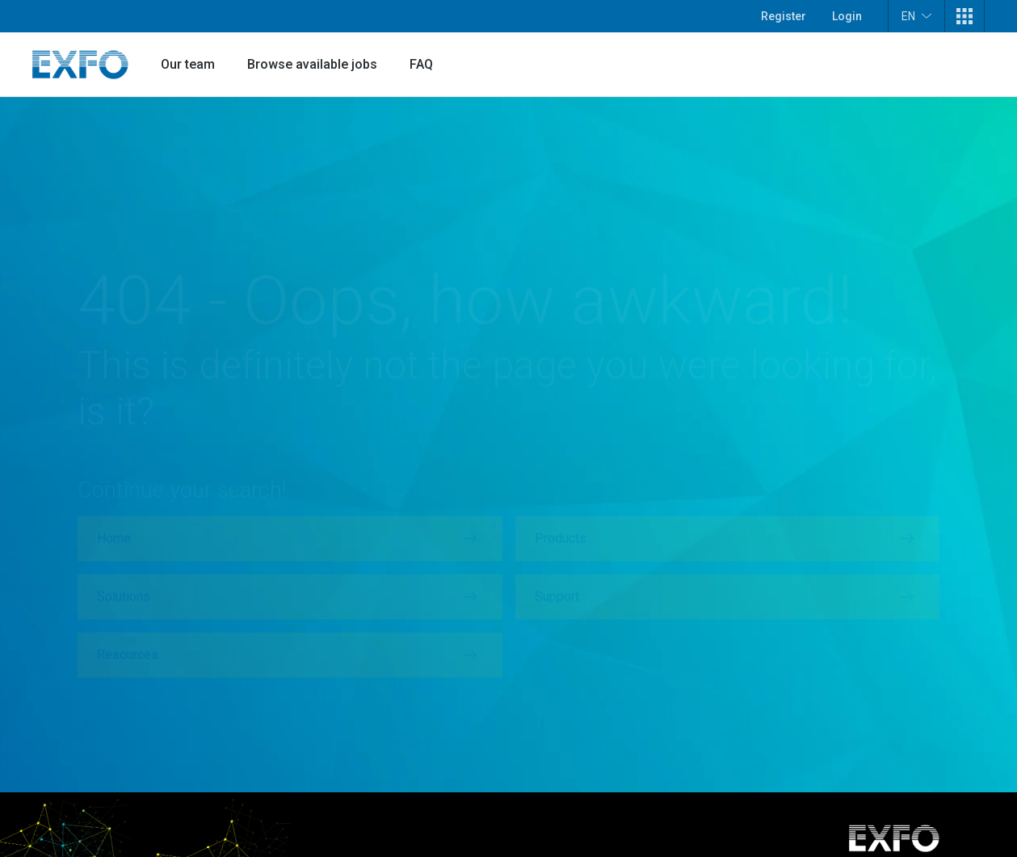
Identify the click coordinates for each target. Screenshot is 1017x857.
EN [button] (916, 15)
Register (783, 16)
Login (847, 16)
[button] (964, 16)
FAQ (421, 64)
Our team (188, 64)
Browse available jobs (312, 64)
